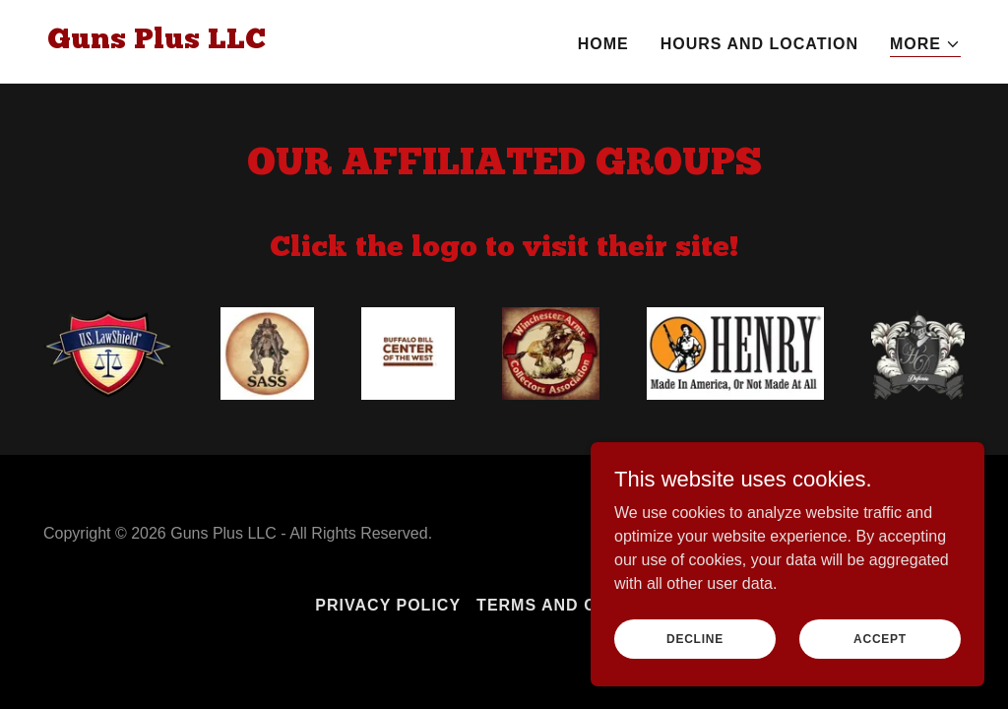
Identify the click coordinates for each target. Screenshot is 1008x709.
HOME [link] (603, 43)
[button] (925, 44)
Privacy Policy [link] (388, 605)
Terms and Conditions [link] (584, 605)
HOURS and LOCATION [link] (759, 43)
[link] (156, 42)
